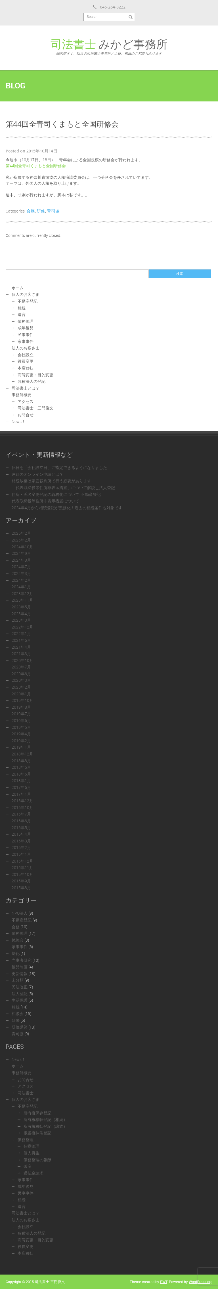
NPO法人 (20, 913)
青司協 (53, 211)
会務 (30, 211)
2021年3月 (21, 653)
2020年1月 (21, 693)
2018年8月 (21, 760)
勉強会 (18, 940)
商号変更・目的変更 (35, 374)
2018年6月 (21, 767)
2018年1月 (21, 780)
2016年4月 (21, 834)
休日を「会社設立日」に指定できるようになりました (59, 467)
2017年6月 (21, 787)
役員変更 (25, 361)
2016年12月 (22, 800)
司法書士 (25, 1092)
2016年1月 (21, 854)
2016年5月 (21, 827)
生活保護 (20, 1000)
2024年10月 (22, 546)
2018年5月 (21, 774)
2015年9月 (21, 881)
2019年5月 (21, 727)
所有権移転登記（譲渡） (45, 1126)
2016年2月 (21, 847)
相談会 (18, 1013)
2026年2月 (21, 533)
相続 (22, 308)
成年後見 (25, 327)
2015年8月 (21, 887)
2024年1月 (21, 586)
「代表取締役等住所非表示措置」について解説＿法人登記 (63, 487)
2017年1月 (21, 794)
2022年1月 (21, 633)
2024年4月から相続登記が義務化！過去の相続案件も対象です (67, 507)
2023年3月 (21, 620)
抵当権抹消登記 (37, 1132)
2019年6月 (21, 720)
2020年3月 (21, 680)
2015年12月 (22, 861)
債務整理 (25, 321)
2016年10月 (22, 807)
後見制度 (20, 966)
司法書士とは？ (25, 388)
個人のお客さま (25, 294)
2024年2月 (21, 580)
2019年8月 (21, 707)
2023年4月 (21, 613)
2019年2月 (21, 740)
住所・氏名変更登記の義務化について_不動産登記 (56, 494)
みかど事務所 (109, 46)
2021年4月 (21, 647)
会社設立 (25, 354)
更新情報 (20, 973)
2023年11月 (22, 600)
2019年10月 (22, 700)
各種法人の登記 (31, 381)
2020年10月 (22, 660)
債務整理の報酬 (37, 1159)
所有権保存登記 (37, 1113)
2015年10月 (22, 874)
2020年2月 (21, 687)
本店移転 (25, 368)
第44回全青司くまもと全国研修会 (36, 165)
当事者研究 (22, 960)
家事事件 (25, 341)
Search (92, 17)
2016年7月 (21, 814)
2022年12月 (22, 627)
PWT (163, 1281)
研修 (41, 211)
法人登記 (20, 993)
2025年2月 (21, 540)
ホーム (18, 287)
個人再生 (31, 1153)
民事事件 (25, 334)
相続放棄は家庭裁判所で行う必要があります (51, 480)
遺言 (22, 314)
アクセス (25, 401)
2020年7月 (21, 667)
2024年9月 (21, 553)
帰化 (16, 953)
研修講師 (20, 1027)
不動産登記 (27, 301)
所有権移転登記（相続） (45, 1119)
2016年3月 (21, 841)
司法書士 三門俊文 (35, 408)
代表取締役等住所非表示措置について (45, 501)
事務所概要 (22, 394)
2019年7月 (21, 713)
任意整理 (31, 1146)
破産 (28, 1166)
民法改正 (20, 986)
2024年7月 (21, 566)
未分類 (18, 980)
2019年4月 (21, 733)
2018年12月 (22, 754)
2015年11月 (22, 867)
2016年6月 (21, 820)
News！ (19, 421)
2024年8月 (21, 560)
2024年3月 (21, 573)
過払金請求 (33, 1173)
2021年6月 (21, 640)
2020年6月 (21, 673)
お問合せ (25, 414)
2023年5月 (21, 607)
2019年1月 (21, 747)
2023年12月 (22, 593)
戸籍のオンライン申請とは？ (37, 474)
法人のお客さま (25, 348)
